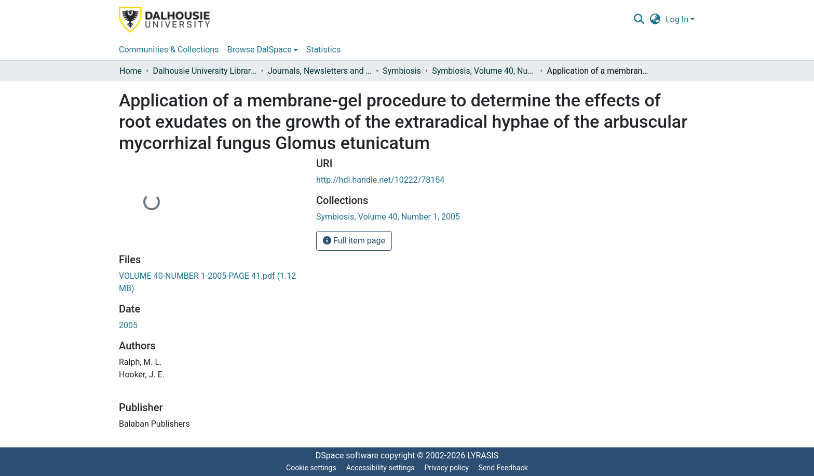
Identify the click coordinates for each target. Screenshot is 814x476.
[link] (388, 217)
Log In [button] (678, 19)
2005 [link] (128, 325)
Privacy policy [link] (446, 468)
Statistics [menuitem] (323, 50)
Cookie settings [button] (311, 468)
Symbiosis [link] (402, 71)
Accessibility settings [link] (380, 468)
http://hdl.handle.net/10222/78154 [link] (380, 180)
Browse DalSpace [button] (259, 50)
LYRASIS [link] (482, 455)
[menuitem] (262, 49)
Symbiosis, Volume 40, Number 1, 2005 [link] (484, 71)
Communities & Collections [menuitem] (169, 50)
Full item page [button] (354, 241)
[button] (638, 19)
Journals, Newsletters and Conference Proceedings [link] (320, 71)
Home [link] (130, 71)
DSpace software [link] (347, 455)
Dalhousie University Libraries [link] (204, 71)
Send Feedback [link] (503, 468)
